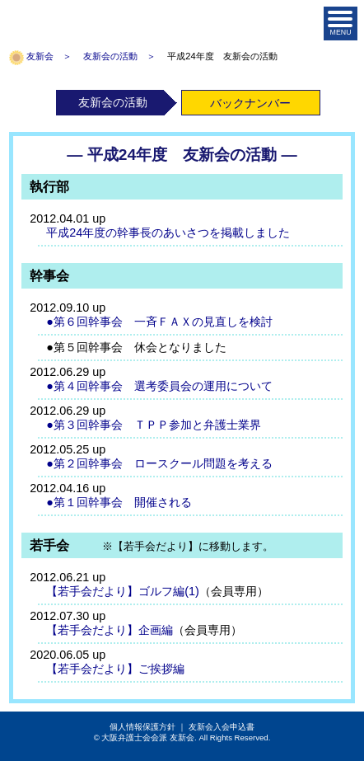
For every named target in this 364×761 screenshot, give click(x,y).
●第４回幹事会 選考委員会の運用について (159, 385)
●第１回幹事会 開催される (119, 502)
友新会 (40, 56)
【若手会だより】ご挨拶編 (115, 668)
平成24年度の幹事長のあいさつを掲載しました (168, 232)
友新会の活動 (110, 56)
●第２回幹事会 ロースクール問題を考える (159, 463)
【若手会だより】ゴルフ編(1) (122, 591)
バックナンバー (250, 103)
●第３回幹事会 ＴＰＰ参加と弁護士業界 (153, 424)
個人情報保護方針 (142, 726)
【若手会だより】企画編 (109, 630)
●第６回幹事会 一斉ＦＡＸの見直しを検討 (159, 321)
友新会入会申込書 (221, 726)
